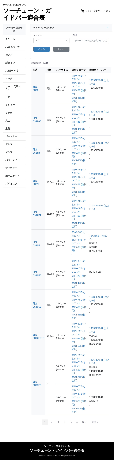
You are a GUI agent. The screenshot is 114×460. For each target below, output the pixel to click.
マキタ (8, 78)
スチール (10, 39)
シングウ (10, 105)
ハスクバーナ (12, 47)
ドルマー (10, 144)
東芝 (7, 128)
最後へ (95, 422)
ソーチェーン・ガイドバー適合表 (27, 12)
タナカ (8, 112)
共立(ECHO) (11, 70)
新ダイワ (10, 62)
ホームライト (12, 175)
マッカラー (11, 167)
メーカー (37, 35)
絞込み (41, 49)
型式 (75, 35)
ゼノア (8, 54)
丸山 (7, 120)
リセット (61, 49)
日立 (7, 97)
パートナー (11, 136)
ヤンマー (10, 152)
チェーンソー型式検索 (43, 27)
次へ (84, 422)
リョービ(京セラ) (12, 88)
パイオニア (11, 183)
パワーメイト (12, 160)
